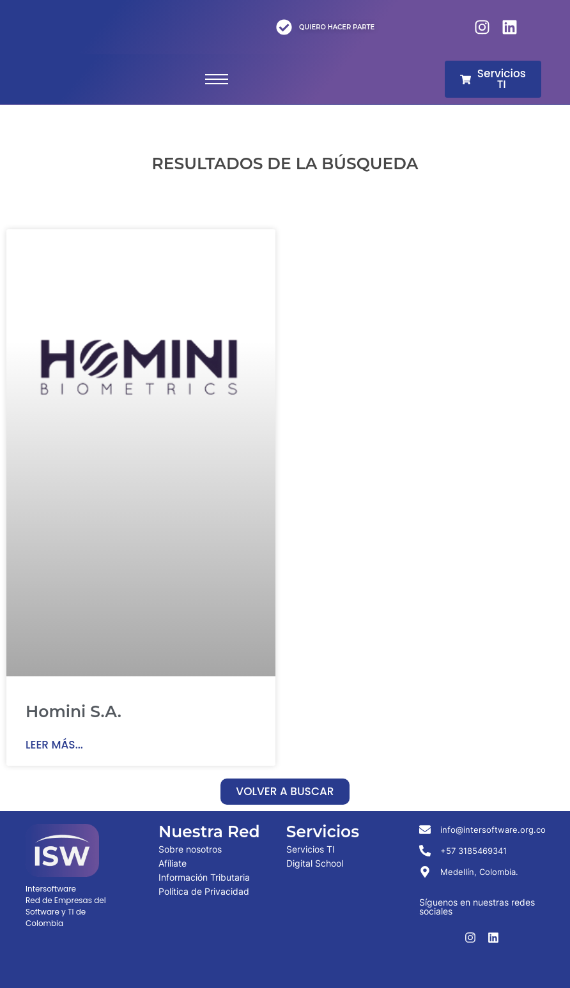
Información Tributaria (204, 877)
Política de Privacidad (203, 891)
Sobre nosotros (190, 849)
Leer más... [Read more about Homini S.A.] (54, 744)
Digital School (314, 863)
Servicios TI (310, 849)
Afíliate (172, 863)
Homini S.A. (73, 711)
